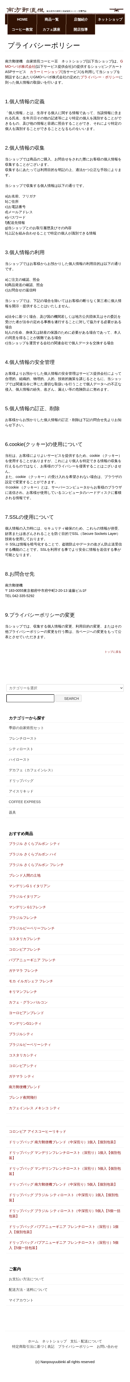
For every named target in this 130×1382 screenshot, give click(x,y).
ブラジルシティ (21, 1034)
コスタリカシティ (23, 1055)
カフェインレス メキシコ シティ (34, 1108)
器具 (12, 812)
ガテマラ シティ (22, 1076)
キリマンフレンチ (23, 992)
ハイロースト (19, 759)
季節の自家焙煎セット (26, 728)
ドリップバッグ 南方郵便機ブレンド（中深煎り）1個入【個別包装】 (63, 1142)
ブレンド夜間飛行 (23, 1097)
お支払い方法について (26, 1279)
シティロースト (21, 749)
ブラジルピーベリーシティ (30, 1045)
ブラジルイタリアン (25, 896)
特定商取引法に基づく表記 (33, 1346)
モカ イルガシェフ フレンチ (31, 981)
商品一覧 (52, 19)
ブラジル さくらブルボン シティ (34, 844)
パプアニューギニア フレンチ (32, 960)
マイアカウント (21, 1300)
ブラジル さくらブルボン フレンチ (36, 865)
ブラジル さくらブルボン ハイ (33, 854)
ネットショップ (110, 19)
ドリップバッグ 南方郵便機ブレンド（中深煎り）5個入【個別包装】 (63, 1184)
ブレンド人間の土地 (25, 875)
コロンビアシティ (23, 1066)
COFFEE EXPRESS (25, 802)
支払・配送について (86, 1341)
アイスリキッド (21, 791)
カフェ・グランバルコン (28, 1002)
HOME (22, 19)
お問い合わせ (107, 1346)
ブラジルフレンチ (23, 918)
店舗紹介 (81, 19)
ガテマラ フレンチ (23, 971)
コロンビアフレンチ (25, 949)
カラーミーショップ (45, 72)
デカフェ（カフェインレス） (32, 770)
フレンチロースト (23, 738)
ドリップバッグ (21, 781)
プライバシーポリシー (75, 1346)
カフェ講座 (51, 29)
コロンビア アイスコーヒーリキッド (37, 1131)
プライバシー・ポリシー (99, 77)
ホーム (33, 1341)
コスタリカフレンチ (25, 939)
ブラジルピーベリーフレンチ (32, 928)
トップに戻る (113, 651)
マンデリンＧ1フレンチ (27, 907)
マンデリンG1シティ (25, 1023)
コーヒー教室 (22, 29)
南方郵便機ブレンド (25, 1087)
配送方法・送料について (28, 1290)
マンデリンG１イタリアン (29, 886)
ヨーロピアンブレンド (26, 1013)
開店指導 (81, 29)
